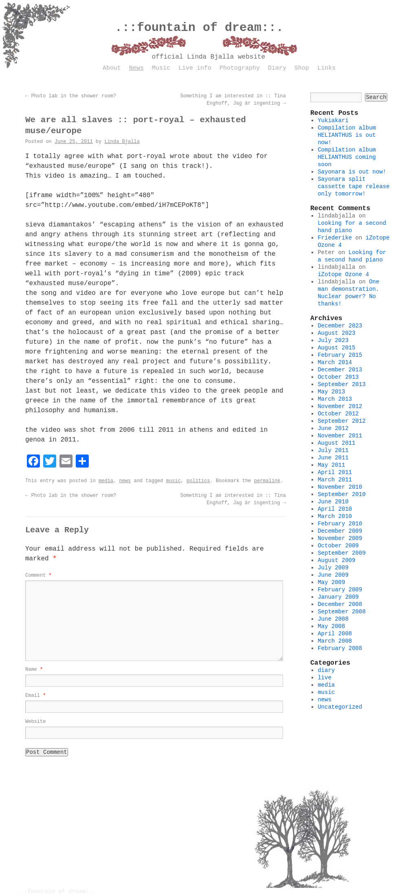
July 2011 (333, 450)
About (112, 68)
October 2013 (338, 377)
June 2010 (333, 502)
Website (35, 722)
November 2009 (340, 538)
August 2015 (336, 348)
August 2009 (336, 560)
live (324, 677)
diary (326, 670)
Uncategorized (340, 707)
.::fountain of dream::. (199, 28)
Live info (194, 68)
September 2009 (342, 553)
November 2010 (340, 487)
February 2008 (340, 648)
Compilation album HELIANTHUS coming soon (347, 157)
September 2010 (342, 494)
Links (326, 68)
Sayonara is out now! (352, 172)
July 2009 (333, 567)
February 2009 (340, 589)
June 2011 (333, 458)
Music (161, 68)
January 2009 (338, 597)
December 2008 (340, 604)
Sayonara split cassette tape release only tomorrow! (353, 186)
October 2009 (338, 545)
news (125, 481)
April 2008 (335, 633)
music (173, 481)
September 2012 (342, 421)
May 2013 (331, 392)
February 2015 (340, 355)
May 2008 (331, 626)
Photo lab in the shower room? (70, 96)
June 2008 (333, 619)
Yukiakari (333, 120)
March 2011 (335, 480)
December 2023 (340, 326)
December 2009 (340, 531)
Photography (239, 68)
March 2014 (335, 362)
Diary (277, 68)
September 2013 (342, 384)
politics (198, 481)
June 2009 (333, 575)
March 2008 (335, 641)
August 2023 (336, 333)
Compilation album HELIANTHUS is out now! (347, 135)
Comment (38, 575)
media (106, 481)
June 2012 (333, 428)
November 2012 (340, 406)
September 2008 (342, 611)
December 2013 (340, 370)
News (136, 68)
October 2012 (338, 414)
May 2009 (331, 582)
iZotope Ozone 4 (343, 274)
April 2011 (335, 472)
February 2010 (340, 523)
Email (35, 695)
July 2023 (333, 340)
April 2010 (335, 509)
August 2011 (336, 443)
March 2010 (335, 516)
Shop (301, 68)
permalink (267, 481)
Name (34, 669)
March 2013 (335, 399)
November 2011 (340, 436)
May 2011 (331, 465)
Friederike (335, 238)
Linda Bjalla (121, 142)
